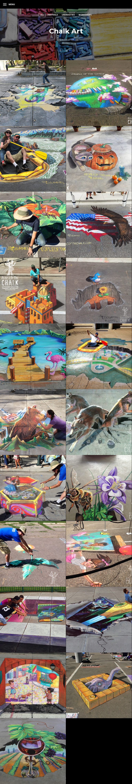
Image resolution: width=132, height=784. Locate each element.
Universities (68, 15)
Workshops (85, 15)
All (42, 15)
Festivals (53, 15)
